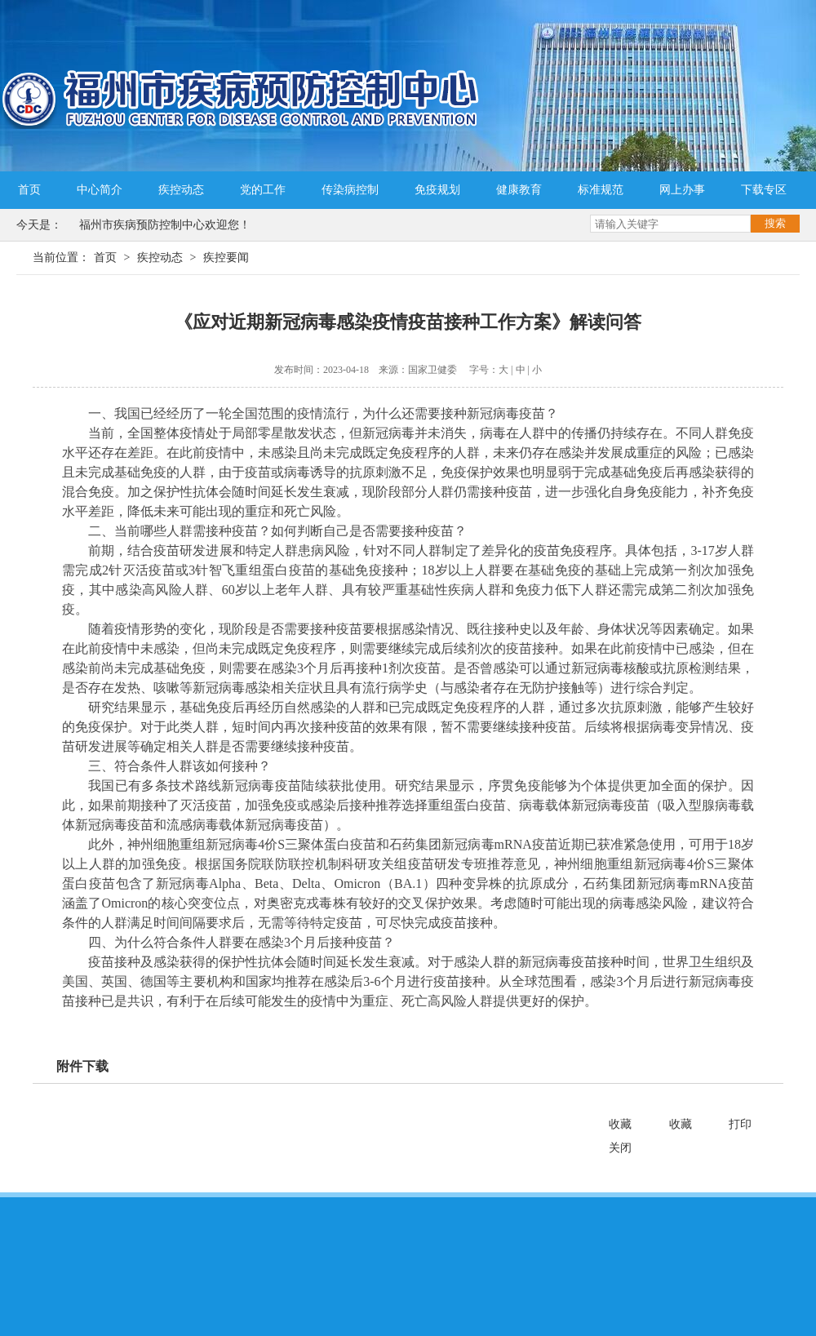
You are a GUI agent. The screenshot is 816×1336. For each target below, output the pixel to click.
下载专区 (764, 190)
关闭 (620, 1148)
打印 (740, 1124)
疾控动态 (181, 190)
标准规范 (600, 190)
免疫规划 (437, 190)
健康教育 (519, 190)
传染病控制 (350, 190)
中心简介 (99, 190)
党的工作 (263, 190)
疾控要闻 (226, 257)
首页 (29, 190)
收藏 (620, 1124)
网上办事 (682, 190)
